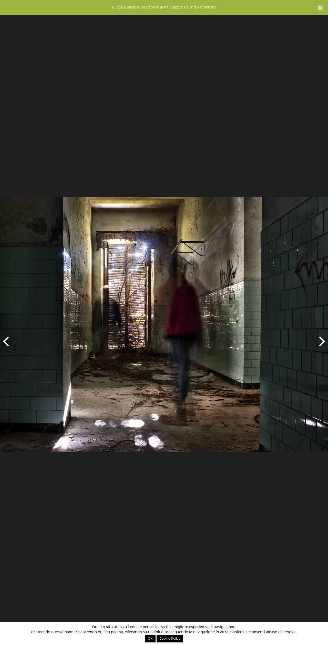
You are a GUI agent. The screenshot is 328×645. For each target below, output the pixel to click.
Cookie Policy (169, 638)
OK (150, 638)
